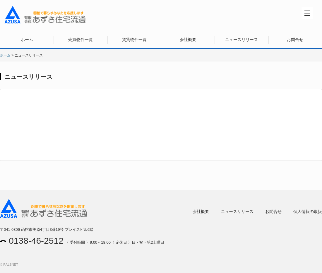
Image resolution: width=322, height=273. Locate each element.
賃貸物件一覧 (134, 39)
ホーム (27, 39)
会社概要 (188, 39)
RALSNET (10, 264)
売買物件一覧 (80, 39)
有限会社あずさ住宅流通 (45, 14)
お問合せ (295, 39)
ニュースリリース (241, 39)
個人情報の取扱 (307, 211)
